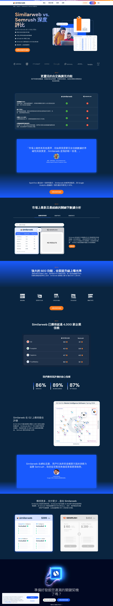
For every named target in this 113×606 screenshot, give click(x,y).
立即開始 (93, 5)
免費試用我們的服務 (22, 53)
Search (18, 9)
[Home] (19, 6)
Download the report (72, 1)
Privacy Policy (8, 602)
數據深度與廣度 (42, 218)
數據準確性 (58, 218)
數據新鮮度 (72, 218)
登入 (99, 5)
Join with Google (49, 602)
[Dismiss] (111, 2)
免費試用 (72, 249)
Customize (32, 600)
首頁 (14, 9)
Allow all (32, 597)
